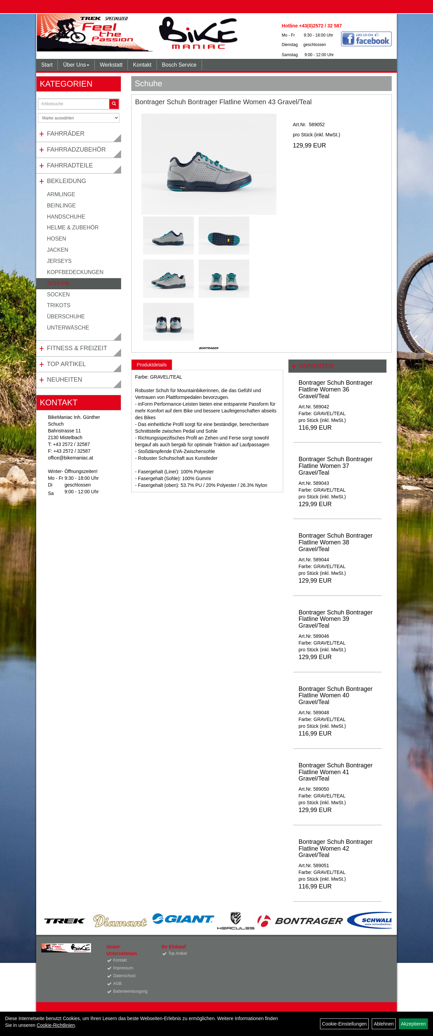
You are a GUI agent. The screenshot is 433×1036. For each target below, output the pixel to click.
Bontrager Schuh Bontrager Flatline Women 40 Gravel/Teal (335, 695)
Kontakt (142, 65)
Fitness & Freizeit (77, 348)
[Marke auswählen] (79, 118)
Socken (58, 294)
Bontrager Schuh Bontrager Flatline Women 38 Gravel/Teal (335, 542)
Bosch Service (179, 65)
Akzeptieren (413, 1024)
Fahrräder (66, 133)
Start (47, 65)
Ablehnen (384, 1024)
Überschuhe (66, 316)
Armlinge (61, 194)
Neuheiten (64, 379)
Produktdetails (152, 364)
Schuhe (58, 283)
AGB (117, 983)
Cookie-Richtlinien (56, 1025)
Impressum (123, 968)
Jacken (57, 250)
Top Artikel (66, 364)
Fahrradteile (70, 165)
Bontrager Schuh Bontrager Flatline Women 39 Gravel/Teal (335, 619)
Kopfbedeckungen (75, 272)
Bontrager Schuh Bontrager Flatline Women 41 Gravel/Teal (335, 772)
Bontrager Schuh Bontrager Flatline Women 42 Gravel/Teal (335, 848)
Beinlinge (61, 205)
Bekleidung (66, 181)
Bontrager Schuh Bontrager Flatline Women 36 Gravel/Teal (335, 389)
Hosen (56, 239)
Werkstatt (111, 65)
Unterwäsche (68, 328)
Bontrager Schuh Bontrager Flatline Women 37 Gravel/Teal (335, 466)
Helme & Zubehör (73, 227)
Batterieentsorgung (129, 991)
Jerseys (59, 261)
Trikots (58, 305)
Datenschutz (124, 975)
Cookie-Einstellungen (344, 1024)
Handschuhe (66, 217)
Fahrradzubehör (76, 149)
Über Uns (76, 65)
